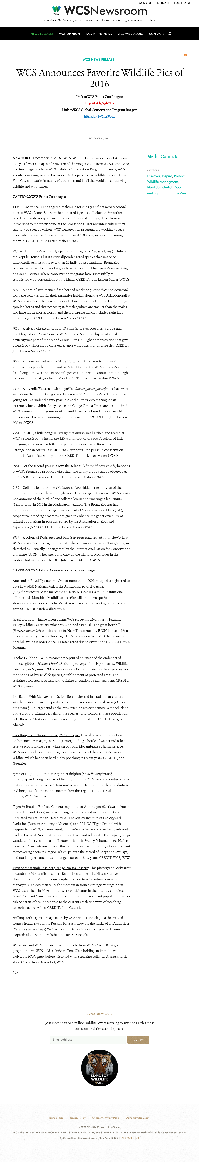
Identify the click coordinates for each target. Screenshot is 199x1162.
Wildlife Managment (162, 182)
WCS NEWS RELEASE (98, 59)
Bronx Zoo (178, 193)
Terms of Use (56, 1117)
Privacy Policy (78, 1117)
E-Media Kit (183, 3)
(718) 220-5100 (130, 1137)
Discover (153, 176)
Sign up (138, 1039)
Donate (163, 3)
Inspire (167, 176)
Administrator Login (137, 1117)
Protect (179, 176)
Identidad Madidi (160, 187)
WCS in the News (99, 34)
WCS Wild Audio (130, 34)
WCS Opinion (69, 34)
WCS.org (145, 3)
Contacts (156, 34)
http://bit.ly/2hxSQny (99, 116)
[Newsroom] (99, 11)
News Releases (42, 34)
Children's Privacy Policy (106, 1117)
